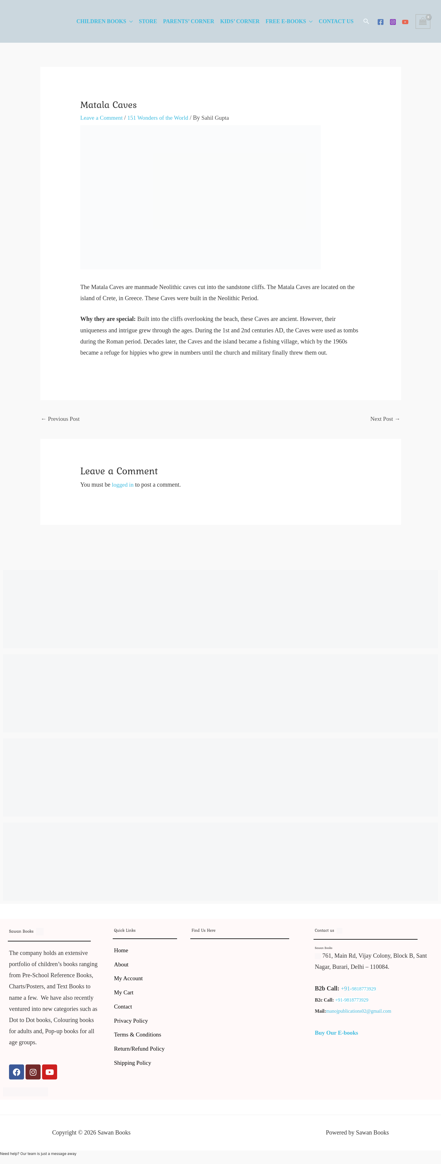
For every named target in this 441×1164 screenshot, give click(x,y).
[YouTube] (405, 22)
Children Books (101, 21)
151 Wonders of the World (160, 117)
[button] (366, 21)
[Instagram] (393, 22)
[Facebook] (380, 22)
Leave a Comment (102, 117)
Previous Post (61, 419)
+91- (346, 989)
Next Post (384, 419)
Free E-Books (286, 21)
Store (148, 21)
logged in (123, 485)
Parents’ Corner (188, 21)
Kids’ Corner (239, 21)
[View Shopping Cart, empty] (422, 21)
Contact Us (336, 21)
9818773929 (364, 989)
